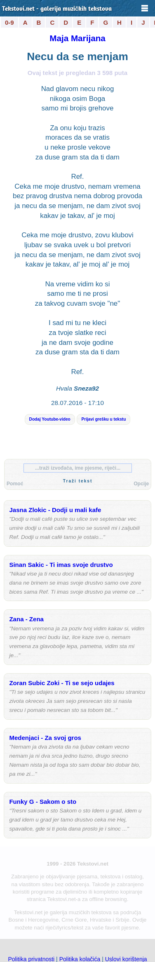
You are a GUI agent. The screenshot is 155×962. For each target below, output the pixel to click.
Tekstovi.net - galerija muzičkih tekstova (57, 9)
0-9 (9, 22)
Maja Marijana (77, 38)
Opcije (141, 484)
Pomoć (15, 484)
